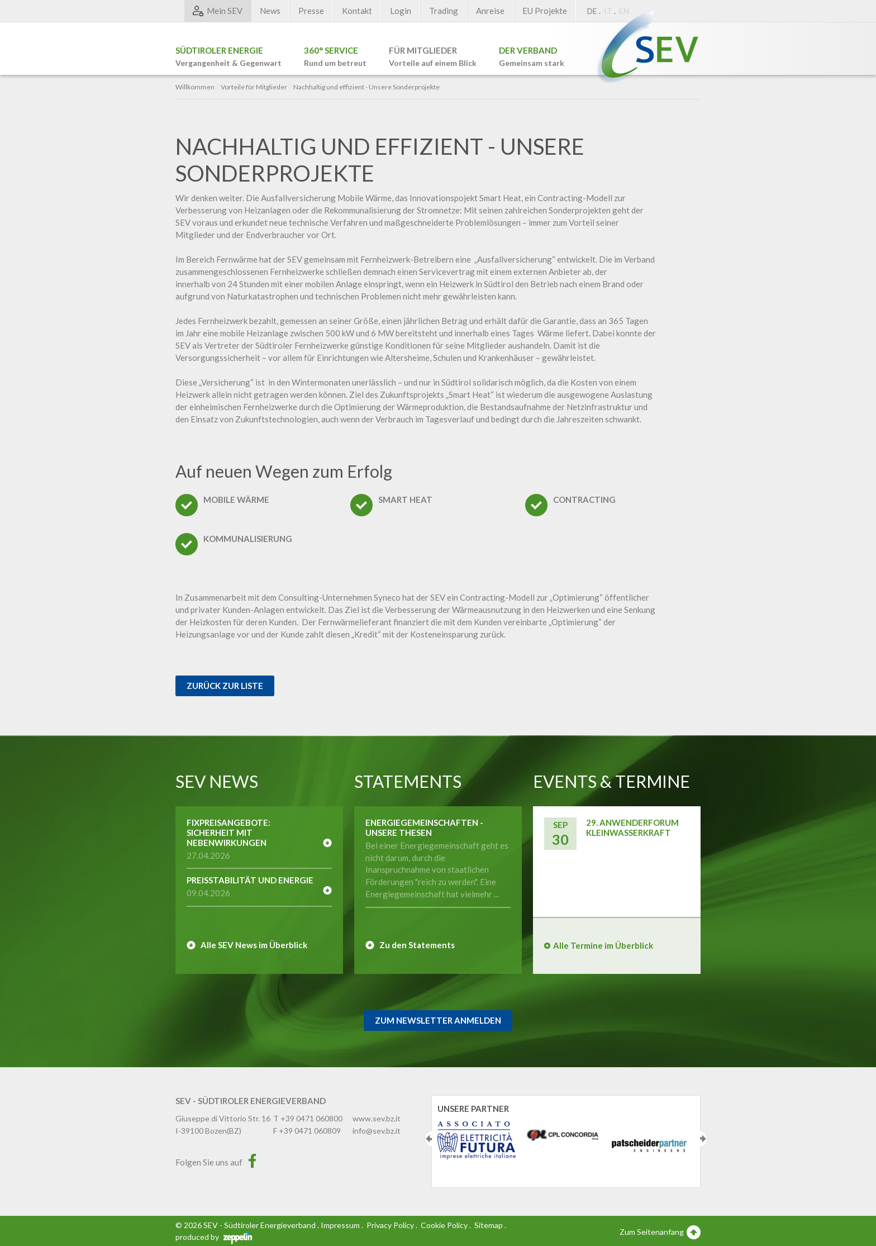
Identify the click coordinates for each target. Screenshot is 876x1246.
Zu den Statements (417, 945)
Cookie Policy (444, 1225)
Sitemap (488, 1225)
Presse (311, 11)
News (270, 11)
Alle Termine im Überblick (603, 945)
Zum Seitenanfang (660, 1231)
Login (400, 11)
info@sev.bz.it (377, 1130)
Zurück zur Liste (225, 686)
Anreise (490, 11)
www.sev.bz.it (377, 1118)
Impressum (340, 1225)
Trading (443, 11)
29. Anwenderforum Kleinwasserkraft (632, 827)
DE (592, 11)
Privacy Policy (390, 1225)
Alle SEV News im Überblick (254, 945)
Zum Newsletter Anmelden (438, 1020)
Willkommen (195, 87)
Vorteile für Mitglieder (254, 87)
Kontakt (357, 11)
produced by (213, 1237)
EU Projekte (544, 11)
